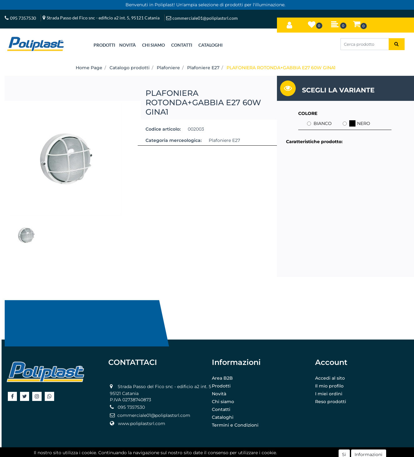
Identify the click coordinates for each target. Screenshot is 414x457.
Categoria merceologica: (174, 140)
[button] (289, 24)
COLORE (307, 113)
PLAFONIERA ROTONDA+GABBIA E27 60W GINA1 (281, 67)
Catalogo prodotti (130, 67)
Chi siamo (223, 401)
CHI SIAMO (153, 45)
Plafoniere (168, 67)
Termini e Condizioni (235, 425)
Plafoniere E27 (203, 67)
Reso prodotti (330, 401)
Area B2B (222, 378)
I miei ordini (328, 394)
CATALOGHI (210, 45)
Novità (219, 394)
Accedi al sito (330, 378)
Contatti (221, 409)
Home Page (89, 67)
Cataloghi (222, 417)
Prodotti (221, 386)
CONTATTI (181, 45)
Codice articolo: (163, 129)
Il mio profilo (329, 386)
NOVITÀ (127, 45)
